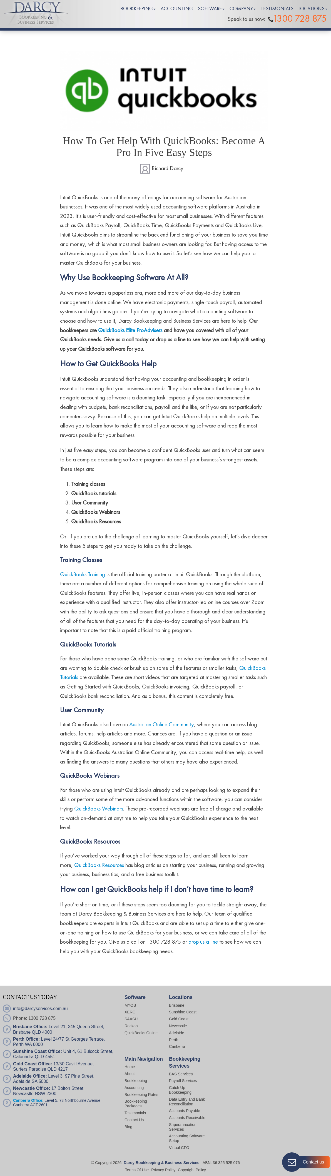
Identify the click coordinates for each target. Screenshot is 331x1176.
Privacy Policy (163, 1170)
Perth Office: (26, 1039)
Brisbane (176, 1005)
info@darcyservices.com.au (40, 1008)
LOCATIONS (311, 8)
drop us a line (203, 942)
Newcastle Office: (31, 1088)
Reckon (131, 1026)
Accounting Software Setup (187, 1138)
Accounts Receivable (187, 1117)
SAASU (131, 1019)
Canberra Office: (28, 1100)
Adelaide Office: (30, 1076)
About (130, 1073)
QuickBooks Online (141, 1033)
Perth (173, 1040)
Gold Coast (178, 1019)
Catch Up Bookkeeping (180, 1090)
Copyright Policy (192, 1170)
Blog (128, 1127)
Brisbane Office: (30, 1026)
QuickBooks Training (82, 575)
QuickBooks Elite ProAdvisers (130, 331)
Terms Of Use (137, 1170)
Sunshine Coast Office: (37, 1051)
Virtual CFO (179, 1147)
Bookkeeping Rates (141, 1094)
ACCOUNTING (177, 8)
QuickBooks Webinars (98, 809)
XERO (130, 1012)
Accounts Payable (184, 1110)
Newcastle (178, 1026)
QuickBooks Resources (99, 865)
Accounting (134, 1087)
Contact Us (134, 1120)
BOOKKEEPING (136, 8)
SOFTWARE (210, 8)
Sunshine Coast (182, 1012)
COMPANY (241, 8)
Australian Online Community (161, 725)
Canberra (177, 1046)
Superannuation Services (182, 1127)
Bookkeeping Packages (136, 1103)
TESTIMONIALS (277, 8)
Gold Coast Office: (32, 1063)
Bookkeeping (136, 1080)
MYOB (130, 1005)
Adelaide (176, 1033)
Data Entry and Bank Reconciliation (187, 1101)
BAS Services (181, 1074)
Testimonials (135, 1113)
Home (130, 1067)
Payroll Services (183, 1080)
